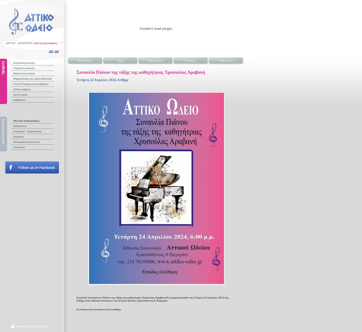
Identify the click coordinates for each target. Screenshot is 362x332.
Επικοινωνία (226, 60)
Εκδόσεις (18, 136)
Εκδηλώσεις (20, 125)
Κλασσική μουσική (24, 62)
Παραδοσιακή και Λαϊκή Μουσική (32, 78)
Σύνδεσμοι (19, 147)
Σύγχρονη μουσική (23, 68)
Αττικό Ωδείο (85, 60)
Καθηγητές (19, 99)
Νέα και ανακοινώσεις (26, 120)
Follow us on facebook (32, 167)
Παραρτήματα (155, 60)
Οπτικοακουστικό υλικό (26, 141)
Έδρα (120, 60)
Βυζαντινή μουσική (24, 73)
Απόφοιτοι (191, 60)
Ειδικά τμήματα (22, 89)
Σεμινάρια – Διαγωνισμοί (27, 131)
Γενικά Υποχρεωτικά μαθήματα (31, 83)
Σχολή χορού (20, 94)
